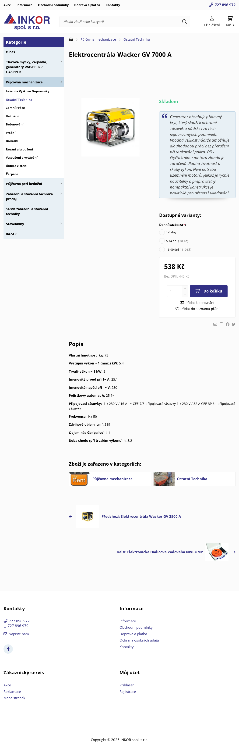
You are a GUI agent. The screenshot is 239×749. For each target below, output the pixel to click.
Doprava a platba (87, 5)
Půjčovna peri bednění (24, 184)
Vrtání (10, 133)
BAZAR (11, 234)
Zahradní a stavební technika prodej (29, 196)
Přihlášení (127, 685)
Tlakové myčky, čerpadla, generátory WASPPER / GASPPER (26, 67)
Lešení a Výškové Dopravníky (27, 91)
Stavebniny (15, 224)
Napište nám (19, 633)
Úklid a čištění (16, 166)
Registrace (128, 691)
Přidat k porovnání (200, 302)
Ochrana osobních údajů (139, 640)
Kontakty (113, 5)
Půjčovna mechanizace (24, 82)
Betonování (15, 124)
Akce (7, 5)
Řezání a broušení (19, 149)
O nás (10, 52)
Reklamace (12, 691)
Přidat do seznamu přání (200, 309)
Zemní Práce (15, 108)
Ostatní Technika (19, 99)
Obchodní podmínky (53, 5)
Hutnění (12, 116)
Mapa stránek (14, 698)
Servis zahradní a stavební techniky (27, 211)
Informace (24, 5)
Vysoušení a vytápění (22, 157)
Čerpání (12, 174)
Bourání (12, 141)
